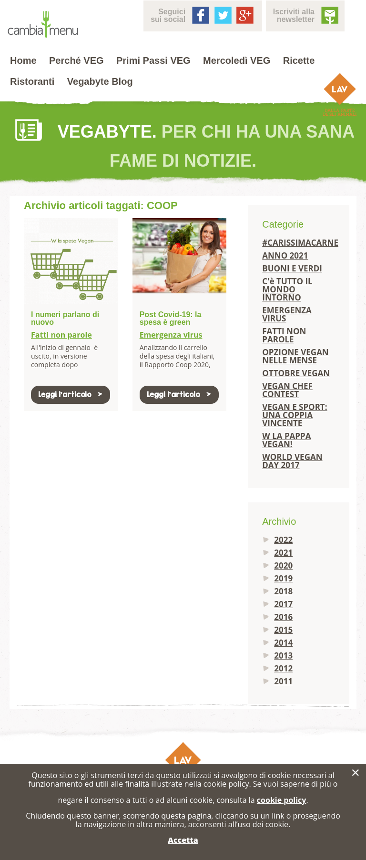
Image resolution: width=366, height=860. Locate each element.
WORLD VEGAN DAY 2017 (292, 461)
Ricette (299, 60)
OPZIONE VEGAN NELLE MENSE (295, 356)
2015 (283, 630)
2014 (283, 643)
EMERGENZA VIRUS (287, 314)
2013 (283, 655)
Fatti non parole (61, 335)
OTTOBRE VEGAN (296, 373)
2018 (283, 591)
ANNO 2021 (285, 255)
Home (23, 60)
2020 (283, 565)
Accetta (183, 840)
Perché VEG (76, 60)
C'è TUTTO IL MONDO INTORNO (287, 289)
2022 (283, 540)
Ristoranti (32, 81)
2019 (283, 578)
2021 (283, 553)
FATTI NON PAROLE (284, 335)
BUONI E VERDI (292, 268)
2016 (283, 617)
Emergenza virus (171, 335)
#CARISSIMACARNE (298, 243)
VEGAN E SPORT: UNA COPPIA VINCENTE (294, 415)
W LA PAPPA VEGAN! (286, 440)
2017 (283, 604)
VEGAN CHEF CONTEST (287, 390)
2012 (283, 668)
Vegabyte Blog (100, 81)
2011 (283, 681)
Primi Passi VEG (153, 60)
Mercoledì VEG (236, 60)
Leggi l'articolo (70, 394)
